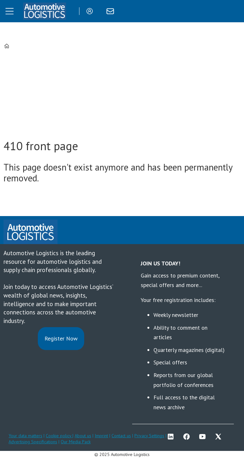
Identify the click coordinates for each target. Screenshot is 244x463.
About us (83, 435)
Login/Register (91, 11)
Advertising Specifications (33, 442)
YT (204, 436)
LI (172, 436)
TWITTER (219, 436)
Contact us (121, 435)
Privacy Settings (149, 435)
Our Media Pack (76, 442)
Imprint (101, 435)
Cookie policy (59, 435)
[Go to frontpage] (44, 11)
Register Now (61, 338)
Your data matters (25, 435)
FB (188, 436)
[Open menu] (9, 11)
